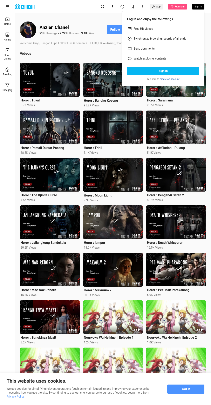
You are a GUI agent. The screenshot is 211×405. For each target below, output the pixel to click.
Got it (186, 389)
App (156, 6)
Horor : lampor (94, 243)
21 (41, 33)
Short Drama (7, 54)
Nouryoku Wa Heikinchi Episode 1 (109, 337)
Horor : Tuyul (30, 100)
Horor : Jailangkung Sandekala (43, 243)
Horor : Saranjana (160, 100)
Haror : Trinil (93, 148)
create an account (170, 79)
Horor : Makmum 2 (97, 290)
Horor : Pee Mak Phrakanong (168, 290)
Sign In (163, 71)
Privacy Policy (15, 396)
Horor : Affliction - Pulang (166, 148)
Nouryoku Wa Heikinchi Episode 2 (172, 337)
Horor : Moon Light (98, 195)
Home (7, 21)
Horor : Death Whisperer (165, 243)
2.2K (63, 33)
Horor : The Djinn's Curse (39, 195)
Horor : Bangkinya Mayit (38, 337)
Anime (7, 36)
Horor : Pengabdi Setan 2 (165, 195)
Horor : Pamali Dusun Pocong (42, 148)
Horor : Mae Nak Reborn (38, 290)
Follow (115, 30)
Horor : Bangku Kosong (101, 100)
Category (7, 87)
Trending (7, 71)
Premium (177, 6)
